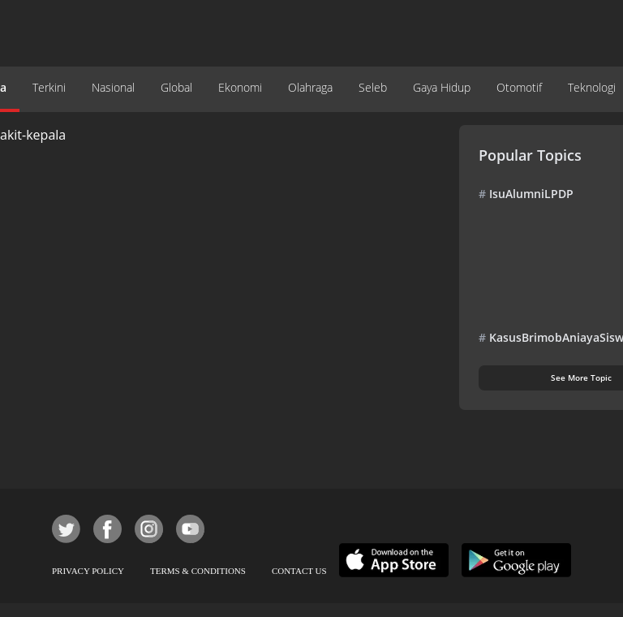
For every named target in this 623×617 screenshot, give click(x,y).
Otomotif (519, 87)
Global (176, 87)
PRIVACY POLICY (88, 571)
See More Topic (581, 377)
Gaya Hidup (441, 87)
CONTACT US (299, 571)
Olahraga (310, 87)
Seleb (373, 87)
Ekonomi (240, 87)
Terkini (49, 87)
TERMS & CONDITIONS (198, 571)
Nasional (113, 87)
